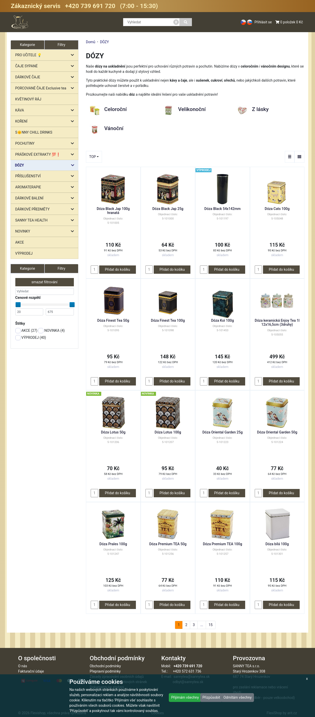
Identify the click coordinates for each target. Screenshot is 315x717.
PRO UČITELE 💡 (45, 55)
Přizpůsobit (211, 697)
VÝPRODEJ (24, 253)
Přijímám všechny (185, 697)
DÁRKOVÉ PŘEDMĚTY (45, 209)
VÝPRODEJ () (30, 337)
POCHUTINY (45, 143)
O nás (22, 666)
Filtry (61, 45)
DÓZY (46, 165)
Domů (90, 42)
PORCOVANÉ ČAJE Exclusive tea (45, 88)
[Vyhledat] (186, 22)
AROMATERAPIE (45, 187)
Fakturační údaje (31, 671)
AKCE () (26, 330)
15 (210, 625)
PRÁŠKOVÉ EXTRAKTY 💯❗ (45, 154)
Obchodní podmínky (105, 666)
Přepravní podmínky (105, 671)
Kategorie (27, 268)
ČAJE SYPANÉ (45, 66)
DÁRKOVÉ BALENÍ (45, 198)
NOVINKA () (51, 330)
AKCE (19, 242)
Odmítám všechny (237, 697)
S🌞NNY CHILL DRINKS (33, 132)
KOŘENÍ (45, 121)
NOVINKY (45, 231)
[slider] (18, 304)
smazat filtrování (44, 282)
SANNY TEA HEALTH (45, 220)
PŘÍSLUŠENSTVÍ (45, 176)
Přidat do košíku (117, 269)
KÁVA (45, 110)
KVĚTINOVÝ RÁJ (28, 99)
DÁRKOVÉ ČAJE (45, 77)
